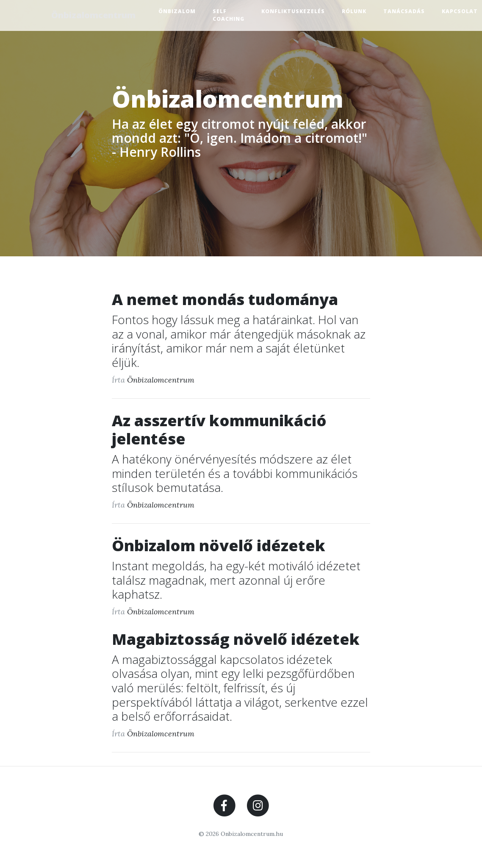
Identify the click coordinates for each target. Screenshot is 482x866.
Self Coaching (231, 15)
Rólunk (356, 11)
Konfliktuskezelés (295, 11)
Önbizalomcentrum (95, 15)
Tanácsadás (406, 11)
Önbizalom (179, 11)
